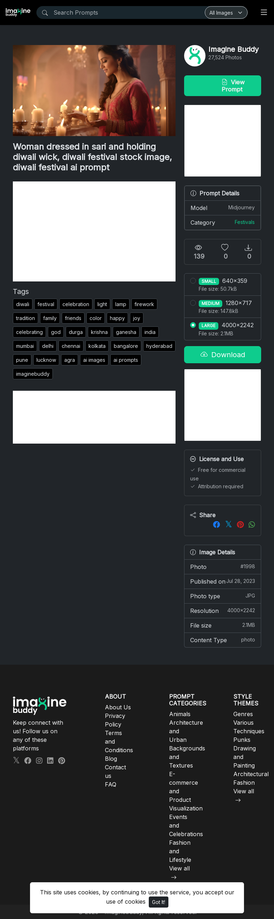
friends (73, 318)
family (50, 318)
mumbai (25, 346)
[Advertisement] (94, 231)
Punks (241, 739)
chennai (71, 346)
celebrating (29, 332)
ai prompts (125, 360)
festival (45, 304)
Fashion (244, 782)
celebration (75, 304)
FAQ (110, 784)
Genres (243, 714)
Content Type (222, 640)
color (96, 318)
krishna (99, 332)
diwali (22, 304)
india (150, 332)
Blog (111, 758)
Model (223, 207)
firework (144, 304)
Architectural (251, 774)
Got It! (158, 902)
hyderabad (159, 346)
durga (76, 332)
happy (117, 318)
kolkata (97, 346)
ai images (94, 360)
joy (136, 318)
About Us (118, 707)
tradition (25, 318)
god (56, 332)
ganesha (126, 332)
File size (222, 625)
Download (223, 354)
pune (22, 360)
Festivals (245, 222)
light (102, 304)
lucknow (46, 360)
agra (69, 360)
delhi (48, 346)
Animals (180, 714)
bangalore (126, 346)
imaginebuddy (33, 374)
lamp (120, 304)
